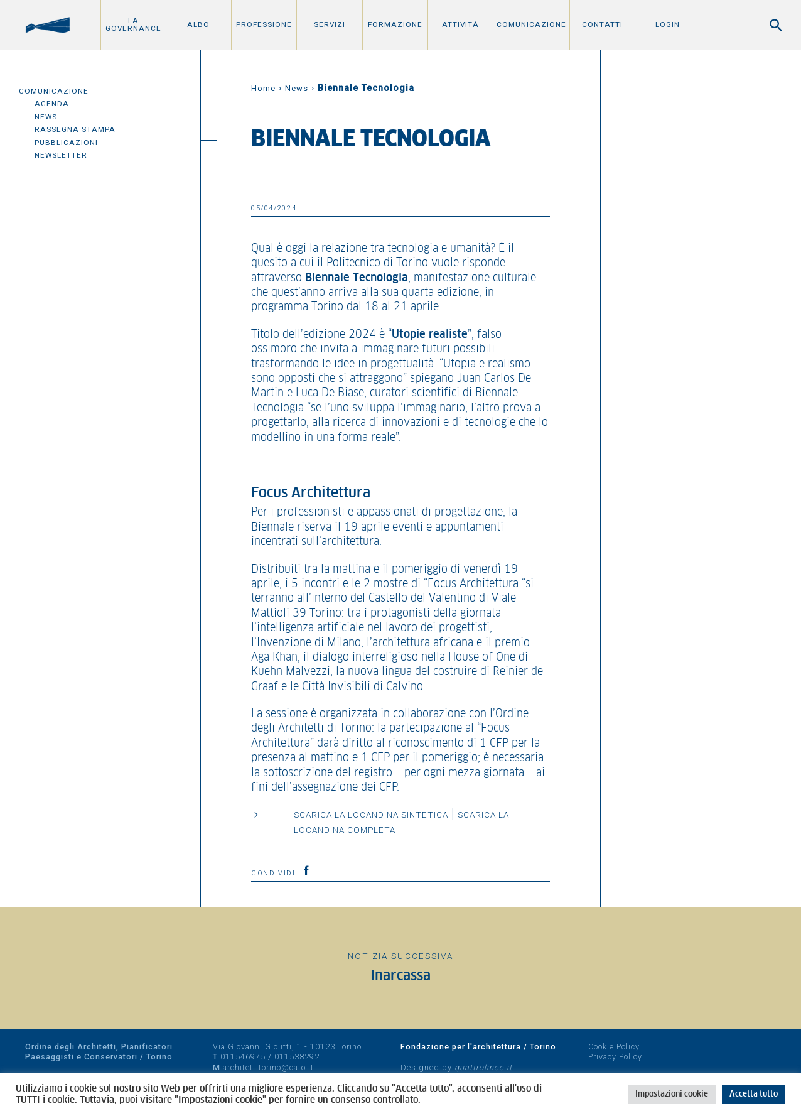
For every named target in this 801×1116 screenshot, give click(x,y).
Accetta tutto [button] (753, 1094)
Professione (264, 24)
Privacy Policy (615, 1056)
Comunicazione (531, 24)
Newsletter (61, 155)
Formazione (395, 24)
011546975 (243, 1056)
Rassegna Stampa (75, 129)
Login (667, 24)
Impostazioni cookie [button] (671, 1094)
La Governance (133, 24)
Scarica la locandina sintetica (371, 815)
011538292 (297, 1056)
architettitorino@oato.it (268, 1067)
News (46, 116)
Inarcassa (400, 976)
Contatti (602, 24)
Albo (198, 24)
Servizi (329, 24)
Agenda (52, 103)
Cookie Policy (614, 1046)
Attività (460, 24)
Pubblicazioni (66, 142)
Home (263, 88)
